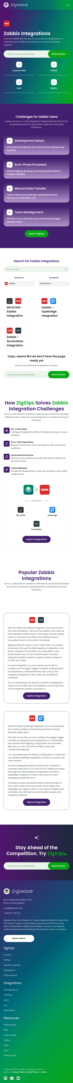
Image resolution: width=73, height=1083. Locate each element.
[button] (54, 283)
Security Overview (12, 965)
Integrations (9, 970)
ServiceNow (9, 1010)
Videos (7, 1040)
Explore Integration (36, 695)
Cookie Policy (31, 1072)
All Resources (10, 1024)
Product (7, 954)
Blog (6, 1029)
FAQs (6, 1045)
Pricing (7, 959)
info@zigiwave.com (13, 908)
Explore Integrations (36, 539)
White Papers (10, 1055)
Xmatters (8, 994)
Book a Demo (19, 938)
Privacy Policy (18, 1072)
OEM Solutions (10, 975)
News (6, 1050)
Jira (5, 1005)
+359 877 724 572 (12, 913)
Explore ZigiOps (36, 233)
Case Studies (10, 1035)
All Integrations (11, 989)
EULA (44, 1072)
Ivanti (6, 1000)
